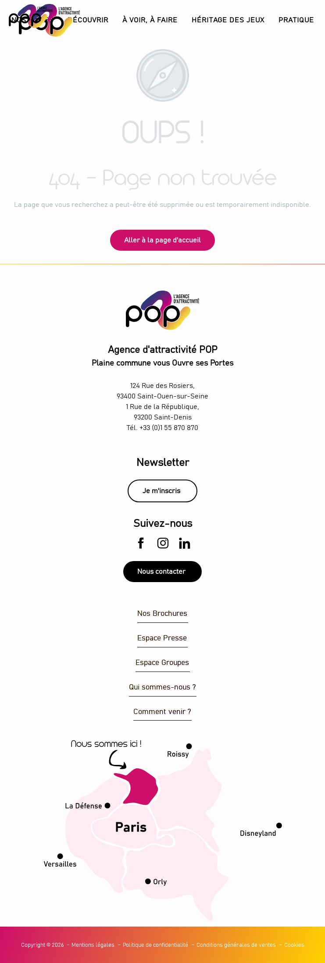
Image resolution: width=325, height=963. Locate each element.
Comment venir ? (162, 712)
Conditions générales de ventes (236, 945)
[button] (88, 20)
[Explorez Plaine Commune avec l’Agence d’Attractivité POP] (31, 16)
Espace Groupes (162, 663)
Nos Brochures (162, 614)
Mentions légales (92, 945)
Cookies (294, 945)
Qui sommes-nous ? (162, 687)
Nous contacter (161, 571)
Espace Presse (162, 638)
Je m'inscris (161, 490)
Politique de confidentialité (155, 945)
